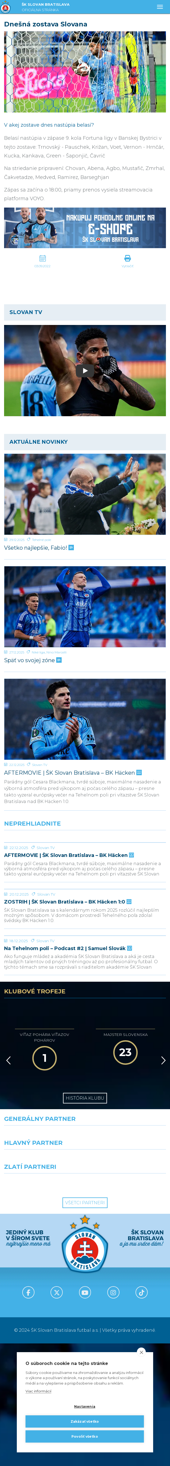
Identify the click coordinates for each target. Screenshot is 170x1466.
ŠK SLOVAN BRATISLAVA (46, 7)
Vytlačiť (128, 266)
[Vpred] (162, 1183)
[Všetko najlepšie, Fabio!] (85, 494)
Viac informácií (38, 1391)
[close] (141, 1352)
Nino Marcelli (56, 652)
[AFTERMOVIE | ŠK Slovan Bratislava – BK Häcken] (85, 719)
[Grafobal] (42, 1282)
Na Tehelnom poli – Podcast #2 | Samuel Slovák (67, 1071)
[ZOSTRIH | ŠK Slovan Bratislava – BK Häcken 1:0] (85, 950)
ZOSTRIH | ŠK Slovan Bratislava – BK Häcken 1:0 (67, 984)
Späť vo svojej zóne (32, 660)
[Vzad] (7, 1183)
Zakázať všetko (85, 1421)
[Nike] (85, 1258)
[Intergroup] (42, 1305)
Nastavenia (84, 1406)
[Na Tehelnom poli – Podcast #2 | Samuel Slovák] (85, 1038)
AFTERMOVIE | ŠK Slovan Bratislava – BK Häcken (72, 773)
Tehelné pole (41, 540)
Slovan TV (39, 765)
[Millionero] (127, 1282)
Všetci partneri (85, 1325)
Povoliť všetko (84, 1436)
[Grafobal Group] (127, 1305)
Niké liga (38, 652)
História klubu (85, 1220)
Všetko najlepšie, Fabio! (38, 548)
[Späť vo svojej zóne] (85, 606)
